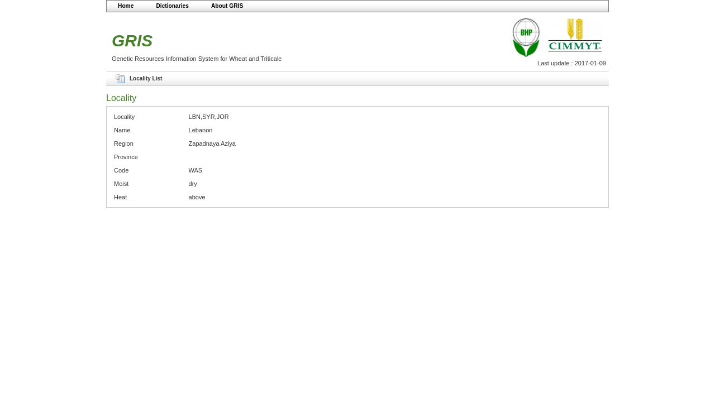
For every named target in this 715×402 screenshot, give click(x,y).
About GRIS (227, 6)
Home (126, 6)
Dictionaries (172, 6)
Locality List (146, 78)
